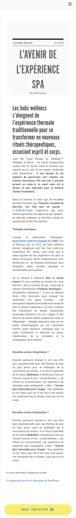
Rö (22, 281)
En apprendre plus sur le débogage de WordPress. (33, 480)
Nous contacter (37, 509)
